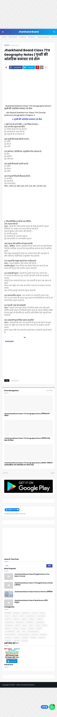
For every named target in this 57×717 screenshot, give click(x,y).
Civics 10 (34, 613)
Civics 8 (14, 616)
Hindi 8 (38, 625)
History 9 (39, 628)
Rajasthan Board (43, 37)
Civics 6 (42, 613)
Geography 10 (9, 622)
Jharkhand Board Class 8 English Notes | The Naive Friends (31, 575)
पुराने (52, 473)
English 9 (40, 619)
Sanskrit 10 (43, 634)
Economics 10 (31, 616)
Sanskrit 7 (16, 637)
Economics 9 (41, 616)
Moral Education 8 (23, 634)
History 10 (8, 628)
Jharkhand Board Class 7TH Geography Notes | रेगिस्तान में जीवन (26, 415)
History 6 (16, 628)
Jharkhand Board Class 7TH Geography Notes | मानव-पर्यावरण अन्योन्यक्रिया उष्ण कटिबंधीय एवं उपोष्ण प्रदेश (28, 464)
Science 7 (8, 640)
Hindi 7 (31, 625)
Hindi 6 (25, 625)
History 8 (31, 628)
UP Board (22, 37)
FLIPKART (9, 341)
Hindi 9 (44, 625)
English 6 (16, 619)
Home (4, 37)
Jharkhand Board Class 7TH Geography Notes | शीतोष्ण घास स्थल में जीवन (27, 439)
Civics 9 (22, 616)
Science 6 (42, 637)
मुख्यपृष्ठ (6, 45)
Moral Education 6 (33, 631)
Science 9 (24, 640)
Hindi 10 (17, 625)
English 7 (24, 619)
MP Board (31, 37)
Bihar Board (13, 37)
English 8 (32, 619)
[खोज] (25, 565)
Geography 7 (15, 45)
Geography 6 (20, 622)
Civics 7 (7, 616)
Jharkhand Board (28, 31)
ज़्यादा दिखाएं (49, 390)
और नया (5, 473)
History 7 (23, 628)
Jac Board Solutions (27, 685)
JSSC (23, 631)
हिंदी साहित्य (8, 613)
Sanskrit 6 (8, 637)
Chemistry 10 (26, 613)
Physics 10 (35, 634)
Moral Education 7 (10, 634)
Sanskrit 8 (25, 637)
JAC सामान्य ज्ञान (9, 631)
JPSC (18, 631)
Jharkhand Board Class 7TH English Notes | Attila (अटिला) (33, 584)
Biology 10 (16, 613)
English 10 (8, 619)
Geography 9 (9, 625)
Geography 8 (40, 622)
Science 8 (16, 640)
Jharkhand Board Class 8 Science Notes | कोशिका (33, 592)
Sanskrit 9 (33, 637)
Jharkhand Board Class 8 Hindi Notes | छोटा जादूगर (31, 601)
